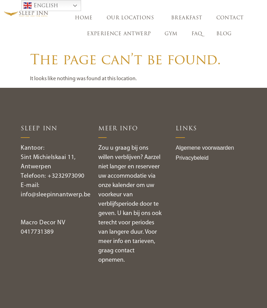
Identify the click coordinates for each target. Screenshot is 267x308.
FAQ (196, 34)
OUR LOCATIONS (132, 18)
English (40, 5)
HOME (84, 18)
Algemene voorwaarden (205, 148)
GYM (171, 34)
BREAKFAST (186, 18)
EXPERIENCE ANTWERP (119, 34)
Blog (224, 34)
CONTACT (230, 18)
